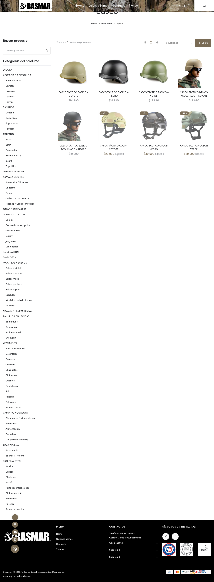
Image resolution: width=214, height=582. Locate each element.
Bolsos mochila (14, 273)
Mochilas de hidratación (19, 300)
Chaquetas (11, 370)
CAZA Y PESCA (11, 445)
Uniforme (11, 188)
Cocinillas (11, 434)
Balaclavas (12, 322)
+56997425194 (127, 535)
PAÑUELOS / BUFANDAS (16, 316)
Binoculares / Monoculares (20, 418)
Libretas (10, 86)
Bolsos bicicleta (14, 268)
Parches (10, 504)
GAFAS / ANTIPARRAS (14, 209)
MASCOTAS (9, 257)
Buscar (47, 50)
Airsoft (9, 483)
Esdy (8, 139)
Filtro (203, 43)
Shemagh (11, 338)
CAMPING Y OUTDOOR (16, 413)
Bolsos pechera (14, 284)
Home (80, 5)
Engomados (12, 123)
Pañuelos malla (14, 332)
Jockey (9, 236)
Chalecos (11, 477)
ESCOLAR (8, 70)
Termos (9, 102)
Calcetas (10, 359)
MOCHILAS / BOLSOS (15, 263)
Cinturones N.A (13, 493)
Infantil (9, 161)
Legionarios (12, 247)
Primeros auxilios (15, 509)
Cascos (9, 472)
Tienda (133, 5)
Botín (8, 145)
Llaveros (10, 91)
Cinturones (11, 375)
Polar (8, 391)
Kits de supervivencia (17, 440)
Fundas (9, 466)
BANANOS (8, 107)
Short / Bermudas (15, 349)
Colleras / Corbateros (17, 198)
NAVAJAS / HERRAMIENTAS (17, 311)
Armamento (12, 450)
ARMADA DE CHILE (13, 177)
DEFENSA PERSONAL (14, 172)
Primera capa (13, 407)
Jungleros (11, 241)
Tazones (10, 97)
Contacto (119, 5)
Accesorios (11, 424)
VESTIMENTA (10, 343)
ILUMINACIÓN (11, 252)
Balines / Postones (16, 456)
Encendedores (13, 81)
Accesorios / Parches (17, 182)
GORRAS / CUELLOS (14, 215)
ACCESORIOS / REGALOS (17, 75)
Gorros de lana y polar (18, 225)
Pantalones (12, 386)
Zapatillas (11, 166)
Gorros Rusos (13, 231)
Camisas (10, 365)
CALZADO (8, 134)
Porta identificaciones (17, 488)
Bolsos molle (12, 279)
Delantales (11, 354)
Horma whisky (13, 156)
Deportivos (11, 118)
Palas (9, 193)
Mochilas (10, 295)
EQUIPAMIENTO (12, 461)
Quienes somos (98, 5)
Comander (11, 150)
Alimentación (13, 429)
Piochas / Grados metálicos (21, 204)
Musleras (11, 306)
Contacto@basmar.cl (129, 539)
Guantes (10, 381)
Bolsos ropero (13, 290)
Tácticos (10, 129)
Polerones (11, 402)
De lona (10, 113)
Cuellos (9, 220)
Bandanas (11, 327)
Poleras (10, 397)
